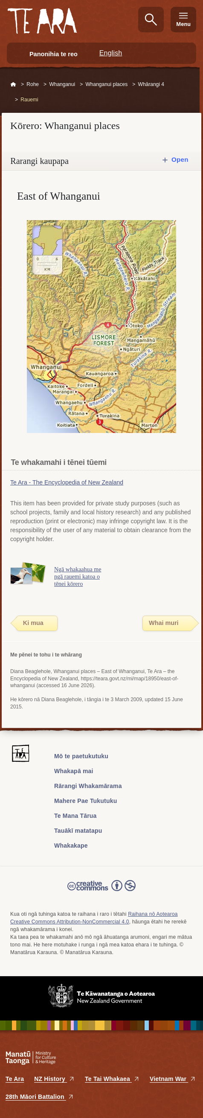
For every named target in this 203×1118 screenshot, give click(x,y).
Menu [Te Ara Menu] (183, 24)
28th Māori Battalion (40, 1096)
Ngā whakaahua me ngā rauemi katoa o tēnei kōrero (77, 576)
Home (13, 85)
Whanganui (62, 84)
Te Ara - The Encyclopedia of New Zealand (66, 482)
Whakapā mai (73, 771)
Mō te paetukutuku (81, 756)
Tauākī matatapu (78, 830)
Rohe (32, 84)
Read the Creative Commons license (101, 891)
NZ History (54, 1078)
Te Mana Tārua (75, 815)
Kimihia (151, 19)
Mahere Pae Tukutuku (85, 800)
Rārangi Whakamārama (88, 786)
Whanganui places (106, 84)
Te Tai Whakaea (112, 1078)
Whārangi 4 (151, 84)
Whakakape (71, 845)
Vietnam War (173, 1078)
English (110, 53)
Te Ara (15, 1078)
